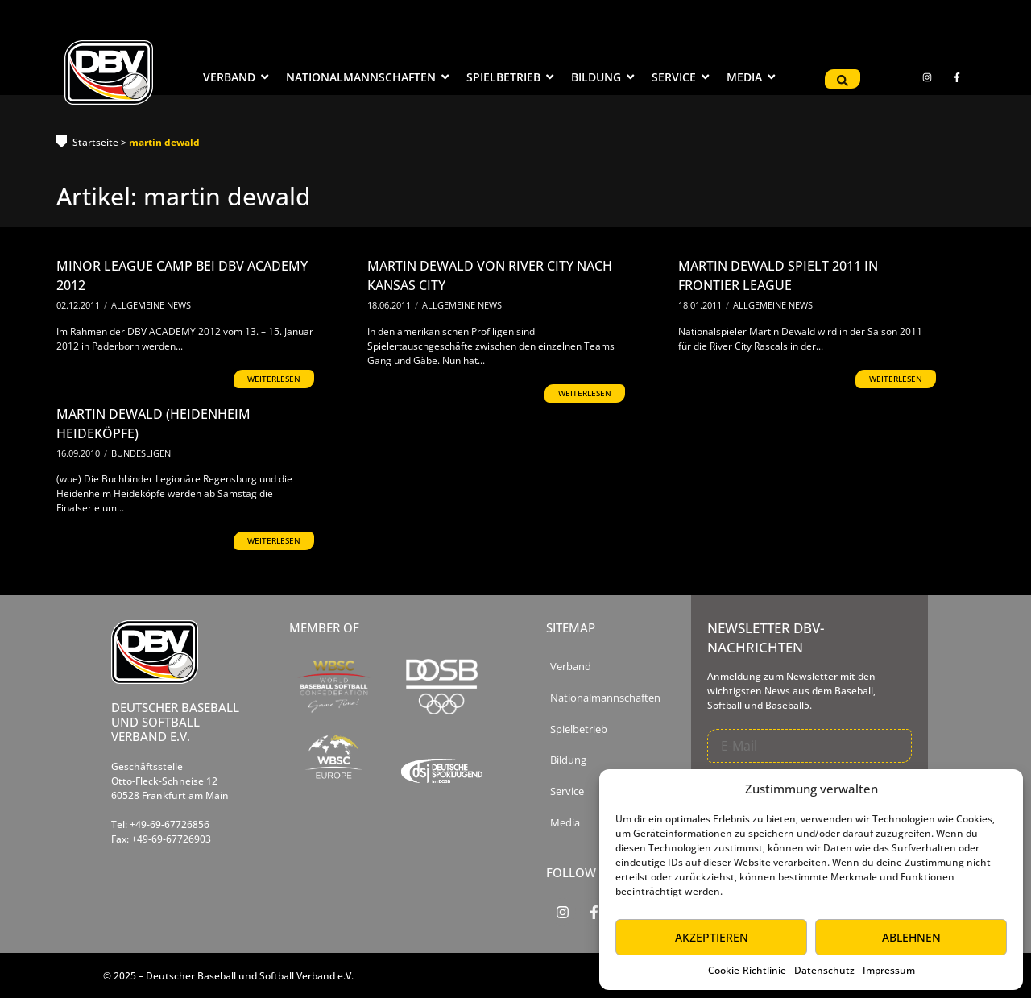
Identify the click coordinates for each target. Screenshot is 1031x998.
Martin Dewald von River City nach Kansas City (489, 275)
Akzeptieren (711, 937)
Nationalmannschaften (605, 698)
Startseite (95, 142)
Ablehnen (911, 937)
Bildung (568, 760)
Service (567, 791)
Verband (570, 666)
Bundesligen (141, 453)
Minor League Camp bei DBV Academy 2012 (182, 275)
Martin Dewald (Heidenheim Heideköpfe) (153, 423)
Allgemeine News (151, 305)
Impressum (889, 970)
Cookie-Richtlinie (747, 970)
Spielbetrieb (578, 729)
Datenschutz (824, 970)
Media (565, 823)
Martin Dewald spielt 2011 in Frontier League (778, 275)
